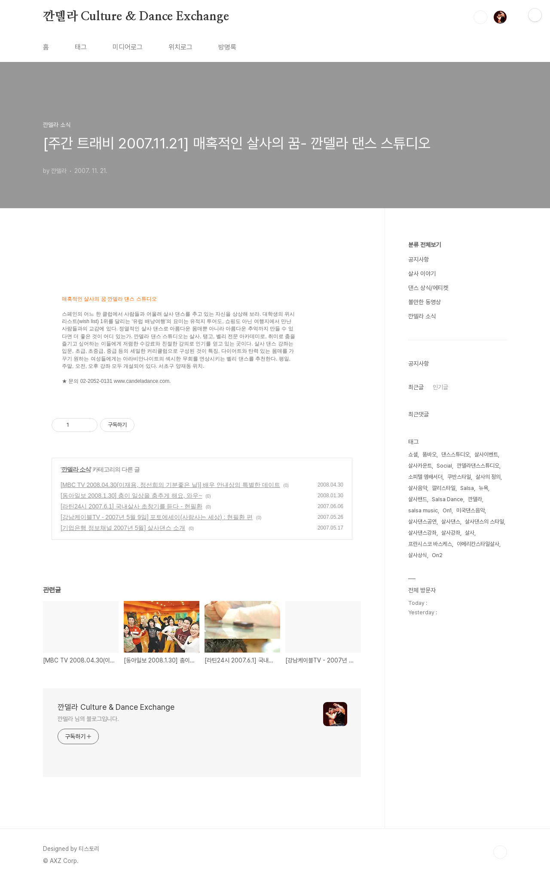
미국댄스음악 (470, 510)
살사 (469, 533)
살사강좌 (450, 533)
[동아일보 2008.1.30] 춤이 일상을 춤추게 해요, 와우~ (131, 495)
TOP (500, 852)
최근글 (416, 387)
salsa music (423, 510)
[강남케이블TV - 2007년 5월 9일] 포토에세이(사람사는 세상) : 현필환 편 (157, 517)
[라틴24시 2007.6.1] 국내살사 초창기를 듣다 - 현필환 (131, 506)
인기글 (440, 387)
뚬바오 (429, 454)
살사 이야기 (422, 273)
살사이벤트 (486, 454)
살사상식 (417, 555)
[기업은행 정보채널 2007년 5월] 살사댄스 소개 (123, 527)
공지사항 (418, 259)
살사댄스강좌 (422, 533)
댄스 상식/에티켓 (428, 287)
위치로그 (180, 47)
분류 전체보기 (424, 244)
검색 (480, 17)
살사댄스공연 (422, 521)
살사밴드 (417, 499)
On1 (447, 510)
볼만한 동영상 (424, 302)
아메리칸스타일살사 (478, 544)
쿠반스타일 (459, 477)
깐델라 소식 (76, 469)
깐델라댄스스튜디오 (478, 465)
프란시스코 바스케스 (430, 544)
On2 (437, 555)
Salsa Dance (447, 499)
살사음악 (417, 488)
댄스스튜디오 (455, 454)
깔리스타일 (443, 488)
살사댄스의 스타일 (484, 521)
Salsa (467, 488)
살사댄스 (450, 521)
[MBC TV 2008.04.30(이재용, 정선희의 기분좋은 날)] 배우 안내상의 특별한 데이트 (170, 484)
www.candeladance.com (141, 381)
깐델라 (475, 499)
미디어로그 (128, 47)
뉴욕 (483, 488)
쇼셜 (413, 454)
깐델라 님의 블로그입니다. (88, 718)
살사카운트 (420, 465)
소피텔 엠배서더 (425, 477)
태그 (81, 47)
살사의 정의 (488, 477)
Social (444, 465)
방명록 (227, 47)
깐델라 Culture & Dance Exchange (136, 17)
